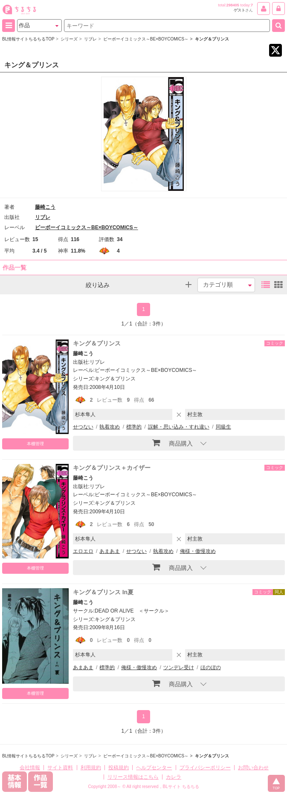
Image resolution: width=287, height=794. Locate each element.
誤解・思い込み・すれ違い (178, 427)
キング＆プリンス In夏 (103, 592)
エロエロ (83, 551)
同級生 (223, 427)
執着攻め (109, 427)
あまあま (109, 551)
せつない (83, 427)
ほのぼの (210, 667)
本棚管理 (35, 443)
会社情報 (30, 767)
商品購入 (172, 442)
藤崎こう (45, 207)
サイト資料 (60, 767)
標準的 (134, 427)
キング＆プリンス (97, 343)
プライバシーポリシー (205, 767)
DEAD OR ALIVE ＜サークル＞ (132, 611)
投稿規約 (118, 767)
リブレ (42, 217)
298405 (232, 5)
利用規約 (91, 767)
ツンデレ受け (178, 667)
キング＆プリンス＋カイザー (112, 467)
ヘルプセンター (154, 767)
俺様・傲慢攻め (198, 551)
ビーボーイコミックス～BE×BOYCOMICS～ (86, 227)
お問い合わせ (253, 767)
